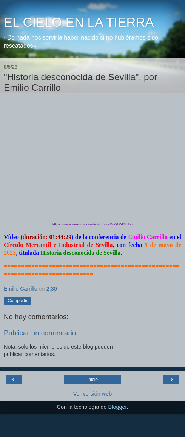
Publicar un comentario (40, 333)
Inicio (92, 379)
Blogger (117, 407)
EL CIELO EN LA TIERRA (79, 22)
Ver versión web (92, 394)
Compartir (18, 300)
